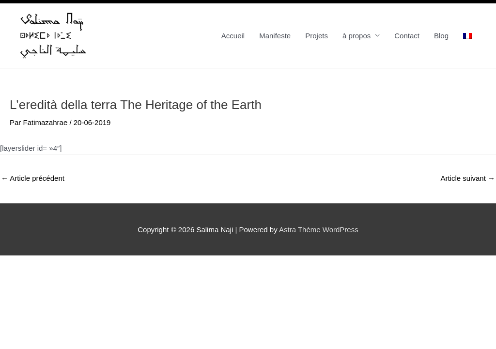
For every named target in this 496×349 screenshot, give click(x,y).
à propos (356, 36)
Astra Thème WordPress (318, 229)
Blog (441, 36)
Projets (316, 36)
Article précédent (32, 178)
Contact (406, 36)
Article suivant (467, 178)
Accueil (233, 36)
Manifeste (275, 36)
